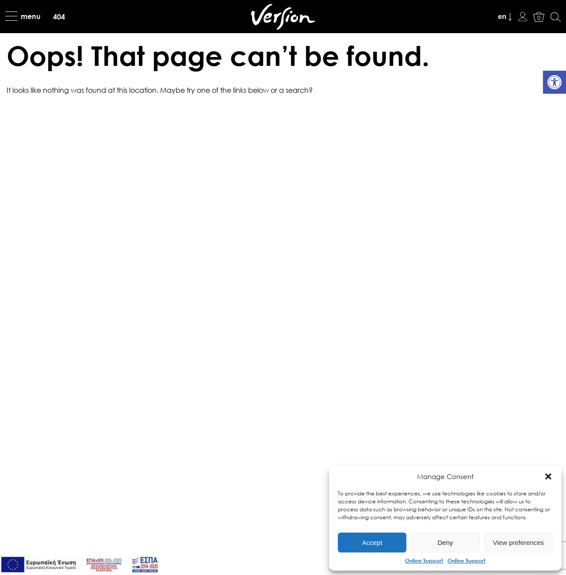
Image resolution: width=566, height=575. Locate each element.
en (502, 16)
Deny (445, 542)
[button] (548, 476)
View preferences (518, 542)
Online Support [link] (424, 560)
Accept (372, 542)
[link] (554, 82)
